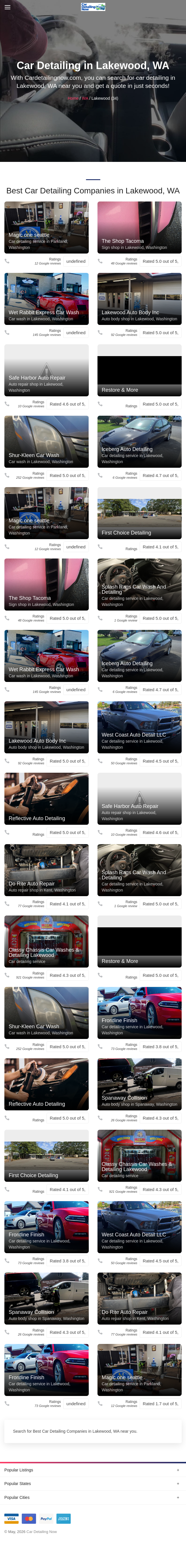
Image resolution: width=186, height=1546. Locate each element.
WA (85, 98)
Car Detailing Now (42, 1532)
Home (73, 98)
